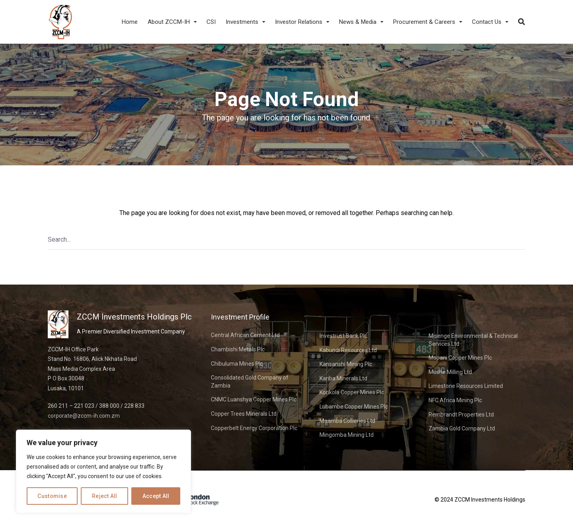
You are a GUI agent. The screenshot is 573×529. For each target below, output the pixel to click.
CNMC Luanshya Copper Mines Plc (253, 399)
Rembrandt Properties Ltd (461, 414)
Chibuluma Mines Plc (237, 363)
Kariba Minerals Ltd (343, 378)
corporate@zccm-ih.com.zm (84, 416)
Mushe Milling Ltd (450, 372)
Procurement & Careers (424, 21)
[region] (103, 471)
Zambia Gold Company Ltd (462, 428)
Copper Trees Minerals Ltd (244, 414)
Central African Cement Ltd (245, 335)
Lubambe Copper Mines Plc (354, 406)
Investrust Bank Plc (343, 336)
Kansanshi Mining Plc (346, 364)
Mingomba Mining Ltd (347, 435)
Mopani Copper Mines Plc (460, 358)
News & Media (357, 21)
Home (130, 21)
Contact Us (486, 21)
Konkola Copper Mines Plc (352, 392)
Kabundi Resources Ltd (348, 350)
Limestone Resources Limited (466, 386)
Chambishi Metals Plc (238, 349)
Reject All (104, 496)
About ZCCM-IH (169, 21)
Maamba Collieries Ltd (347, 421)
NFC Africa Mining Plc (455, 400)
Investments (242, 21)
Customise (52, 496)
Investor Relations (298, 21)
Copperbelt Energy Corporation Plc (254, 428)
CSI (211, 21)
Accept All (156, 496)
